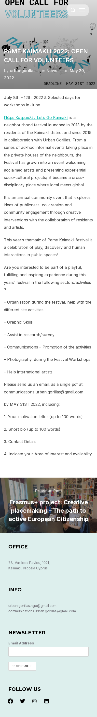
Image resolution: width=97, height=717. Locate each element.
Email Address (21, 643)
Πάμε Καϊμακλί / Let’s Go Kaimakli (36, 117)
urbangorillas (23, 70)
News (51, 70)
